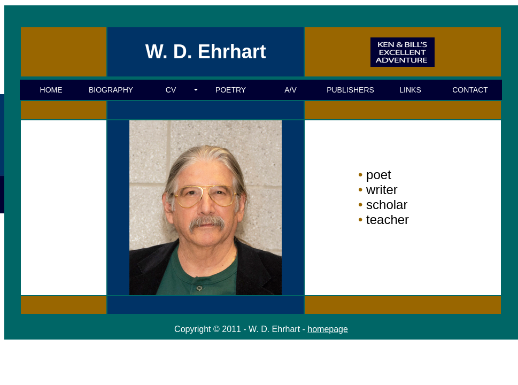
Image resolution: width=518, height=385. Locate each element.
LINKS (410, 90)
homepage (327, 329)
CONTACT (470, 90)
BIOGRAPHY (111, 90)
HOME (51, 90)
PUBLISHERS (350, 90)
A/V (290, 90)
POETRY (230, 90)
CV (171, 90)
